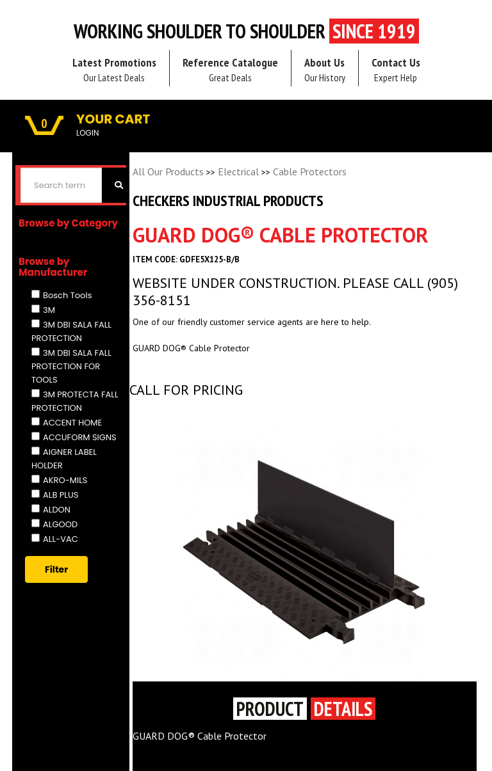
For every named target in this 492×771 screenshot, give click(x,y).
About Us (324, 69)
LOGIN (87, 132)
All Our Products (168, 171)
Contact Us (396, 69)
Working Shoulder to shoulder (246, 31)
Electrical (238, 171)
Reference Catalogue (230, 69)
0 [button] (44, 124)
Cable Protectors (310, 171)
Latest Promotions (114, 69)
